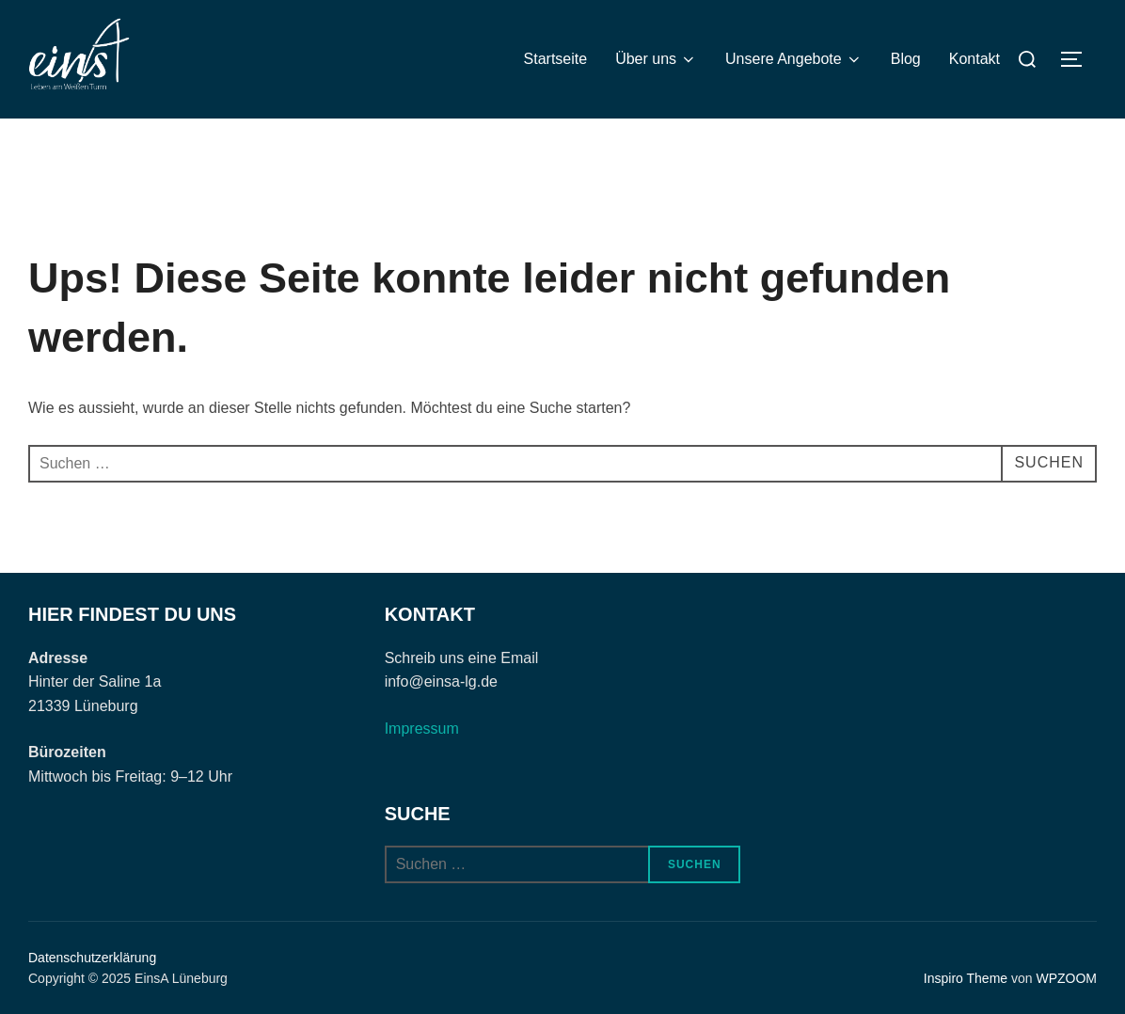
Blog (906, 59)
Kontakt (974, 59)
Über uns (656, 59)
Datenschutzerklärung (92, 957)
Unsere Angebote (794, 59)
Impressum (422, 729)
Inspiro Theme (965, 978)
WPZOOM (1066, 978)
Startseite (556, 59)
